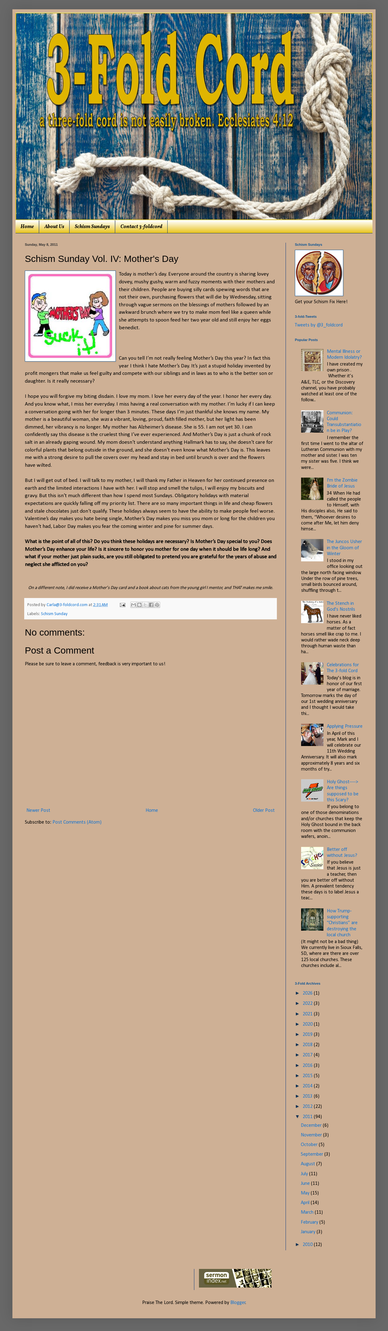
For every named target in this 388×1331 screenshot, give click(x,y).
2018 (308, 1044)
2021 (308, 1014)
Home (27, 226)
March (308, 1212)
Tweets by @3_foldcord (319, 325)
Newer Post (38, 810)
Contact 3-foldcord (141, 226)
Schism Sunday (54, 614)
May (306, 1193)
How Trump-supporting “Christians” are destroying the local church (342, 923)
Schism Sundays (92, 226)
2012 (308, 1106)
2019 (308, 1034)
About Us (54, 226)
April (306, 1202)
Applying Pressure (345, 726)
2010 (308, 1244)
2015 (308, 1075)
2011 (308, 1116)
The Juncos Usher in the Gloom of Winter (344, 547)
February (310, 1222)
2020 (308, 1024)
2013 (308, 1096)
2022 (308, 1003)
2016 (308, 1065)
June (306, 1183)
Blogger (238, 1302)
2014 (308, 1086)
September (312, 1154)
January (309, 1232)
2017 (308, 1055)
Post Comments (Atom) (77, 822)
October (310, 1144)
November (312, 1135)
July (305, 1173)
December (312, 1125)
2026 (308, 993)
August (308, 1164)
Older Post (264, 810)
